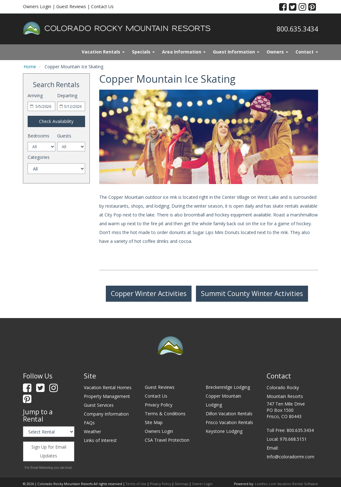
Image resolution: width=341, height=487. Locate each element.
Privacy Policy (158, 405)
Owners (277, 52)
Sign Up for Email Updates (48, 451)
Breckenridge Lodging (228, 387)
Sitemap (181, 484)
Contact (306, 52)
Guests (64, 136)
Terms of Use (136, 484)
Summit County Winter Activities (252, 293)
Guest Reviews (71, 6)
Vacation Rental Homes (108, 387)
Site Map (154, 422)
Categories (39, 157)
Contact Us (102, 6)
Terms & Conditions (165, 414)
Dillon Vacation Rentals (229, 414)
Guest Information (236, 52)
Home (30, 67)
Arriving (35, 95)
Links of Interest (100, 440)
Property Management (107, 396)
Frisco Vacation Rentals (229, 422)
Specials (143, 52)
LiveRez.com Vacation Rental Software (286, 484)
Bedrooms (38, 136)
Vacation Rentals (103, 52)
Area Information (184, 52)
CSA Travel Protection (167, 440)
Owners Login (37, 6)
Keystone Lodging (224, 431)
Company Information (106, 414)
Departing (67, 95)
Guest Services (99, 405)
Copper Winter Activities (149, 293)
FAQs (89, 423)
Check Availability (56, 121)
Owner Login (202, 484)
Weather (92, 431)
